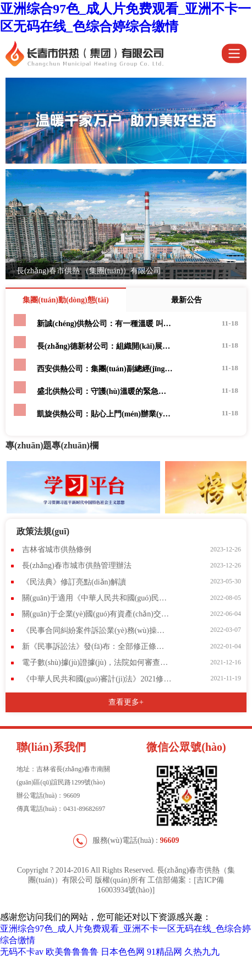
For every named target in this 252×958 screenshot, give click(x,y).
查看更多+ (126, 702)
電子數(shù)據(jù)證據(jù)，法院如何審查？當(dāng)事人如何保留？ (97, 662)
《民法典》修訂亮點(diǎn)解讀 (74, 582)
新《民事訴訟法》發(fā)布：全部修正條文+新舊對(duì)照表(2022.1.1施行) (97, 646)
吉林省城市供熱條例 (56, 549)
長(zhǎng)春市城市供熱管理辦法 (77, 565)
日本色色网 (123, 951)
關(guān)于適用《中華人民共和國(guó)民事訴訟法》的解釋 (97, 598)
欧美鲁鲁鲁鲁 (72, 951)
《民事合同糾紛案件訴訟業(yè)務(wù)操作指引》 (97, 630)
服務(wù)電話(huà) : (126, 841)
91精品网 (164, 951)
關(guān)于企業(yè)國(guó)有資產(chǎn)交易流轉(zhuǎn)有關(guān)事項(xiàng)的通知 (97, 614)
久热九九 (202, 951)
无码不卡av (21, 951)
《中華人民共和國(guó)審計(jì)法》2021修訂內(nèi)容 (97, 679)
